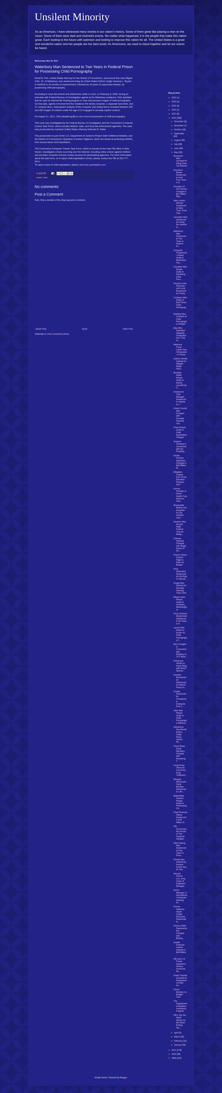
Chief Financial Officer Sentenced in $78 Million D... (180, 817)
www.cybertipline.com (95, 164)
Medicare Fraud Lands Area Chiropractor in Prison (180, 349)
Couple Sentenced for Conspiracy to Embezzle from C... (179, 699)
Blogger (123, 1077)
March (177, 1037)
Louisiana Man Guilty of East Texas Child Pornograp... (180, 303)
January (178, 1045)
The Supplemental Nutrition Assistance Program (180, 1006)
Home (84, 329)
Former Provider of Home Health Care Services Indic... (180, 495)
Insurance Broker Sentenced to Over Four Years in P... (179, 176)
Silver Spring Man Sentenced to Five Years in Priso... (179, 849)
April (176, 1033)
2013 (174, 114)
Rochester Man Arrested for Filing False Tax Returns (180, 161)
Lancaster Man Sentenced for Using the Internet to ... (180, 222)
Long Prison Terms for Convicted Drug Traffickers (179, 770)
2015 (174, 110)
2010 (174, 1054)
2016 (174, 106)
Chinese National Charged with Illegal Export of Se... (179, 544)
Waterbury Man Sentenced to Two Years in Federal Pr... (179, 238)
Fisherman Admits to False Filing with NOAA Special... (180, 666)
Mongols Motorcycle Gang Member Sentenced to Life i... (179, 785)
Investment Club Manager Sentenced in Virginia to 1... (179, 398)
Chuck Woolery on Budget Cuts (179, 993)
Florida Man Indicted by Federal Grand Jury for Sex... (179, 864)
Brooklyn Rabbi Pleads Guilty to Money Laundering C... (179, 380)
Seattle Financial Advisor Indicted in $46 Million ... (179, 948)
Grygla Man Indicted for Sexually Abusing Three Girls (179, 588)
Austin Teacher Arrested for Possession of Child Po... (180, 980)
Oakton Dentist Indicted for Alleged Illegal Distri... (180, 363)
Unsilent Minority (72, 16)
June (176, 148)
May (176, 152)
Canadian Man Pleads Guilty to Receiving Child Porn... (180, 273)
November (179, 125)
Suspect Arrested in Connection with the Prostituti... (180, 446)
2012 (174, 118)
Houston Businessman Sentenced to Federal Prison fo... (179, 681)
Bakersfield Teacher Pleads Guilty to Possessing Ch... (180, 802)
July (176, 144)
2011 (174, 1050)
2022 (174, 97)
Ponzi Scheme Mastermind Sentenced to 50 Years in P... (180, 618)
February (178, 1041)
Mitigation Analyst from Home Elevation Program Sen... (179, 478)
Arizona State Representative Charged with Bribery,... (180, 932)
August (177, 140)
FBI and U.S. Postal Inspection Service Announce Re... (179, 965)
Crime (45, 177)
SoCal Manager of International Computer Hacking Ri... (180, 896)
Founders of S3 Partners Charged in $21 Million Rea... (180, 191)
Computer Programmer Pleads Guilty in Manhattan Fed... (180, 256)
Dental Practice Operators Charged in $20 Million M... (179, 461)
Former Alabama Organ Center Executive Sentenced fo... (179, 914)
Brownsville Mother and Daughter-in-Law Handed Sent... (180, 511)
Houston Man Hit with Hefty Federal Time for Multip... (179, 528)
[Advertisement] (84, 301)
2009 (174, 1058)
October (178, 129)
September (179, 133)
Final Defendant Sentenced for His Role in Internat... (180, 574)
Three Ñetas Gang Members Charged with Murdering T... (179, 753)
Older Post (128, 329)
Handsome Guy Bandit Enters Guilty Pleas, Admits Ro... (179, 734)
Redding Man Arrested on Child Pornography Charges (180, 319)
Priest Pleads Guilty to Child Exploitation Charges (180, 432)
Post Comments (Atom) (58, 334)
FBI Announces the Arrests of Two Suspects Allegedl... (179, 832)
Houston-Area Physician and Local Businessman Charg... (179, 288)
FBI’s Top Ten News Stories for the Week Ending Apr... (179, 1021)
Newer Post (41, 329)
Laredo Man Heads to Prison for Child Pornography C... (180, 633)
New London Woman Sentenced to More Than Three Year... (180, 206)
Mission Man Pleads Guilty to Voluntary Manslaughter (180, 603)
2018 (174, 101)
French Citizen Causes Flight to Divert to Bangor (180, 560)
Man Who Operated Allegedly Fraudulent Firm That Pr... (179, 334)
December (179, 121)
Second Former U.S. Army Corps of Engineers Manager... (179, 879)
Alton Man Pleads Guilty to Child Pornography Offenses (180, 716)
